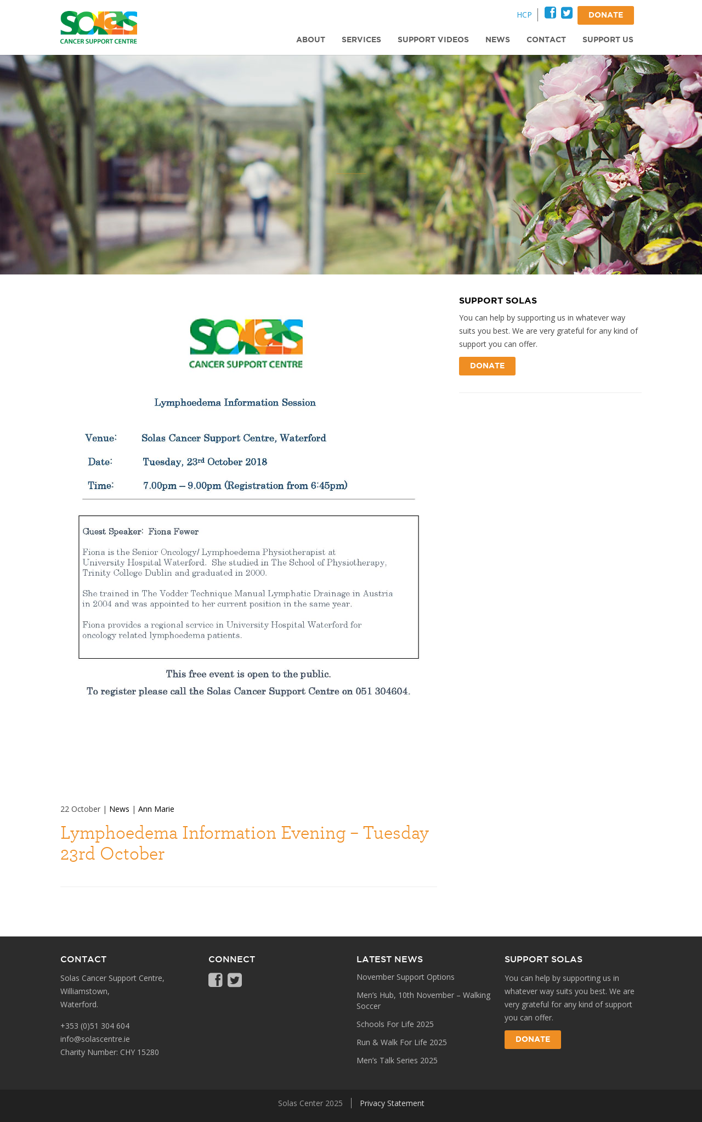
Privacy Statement (392, 1103)
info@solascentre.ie (95, 1039)
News (119, 809)
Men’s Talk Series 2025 (397, 1060)
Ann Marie (156, 809)
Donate (487, 366)
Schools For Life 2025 (395, 1024)
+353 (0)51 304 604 (94, 1025)
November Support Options (405, 977)
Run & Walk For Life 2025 (401, 1042)
